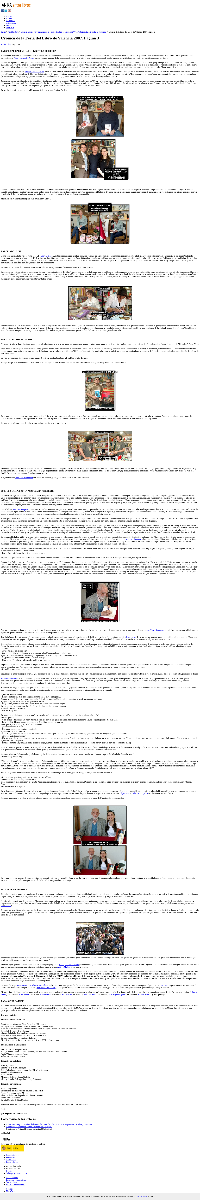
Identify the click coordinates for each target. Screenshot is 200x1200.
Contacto (10, 1189)
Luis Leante (165, 985)
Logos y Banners (13, 1162)
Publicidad (10, 1157)
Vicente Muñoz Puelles (34, 72)
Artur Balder (24, 994)
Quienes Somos (12, 1155)
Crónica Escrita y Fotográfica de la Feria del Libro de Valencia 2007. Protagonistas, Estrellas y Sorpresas (64, 32)
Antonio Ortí (45, 994)
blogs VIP (10, 27)
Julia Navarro (22, 985)
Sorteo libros (11, 1182)
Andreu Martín (63, 967)
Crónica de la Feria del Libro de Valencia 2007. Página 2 (29, 1127)
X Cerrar (150, 1196)
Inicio (3, 32)
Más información (142, 1196)
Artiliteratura (13, 32)
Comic (9, 1171)
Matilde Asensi (144, 994)
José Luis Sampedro (24, 478)
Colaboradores (12, 1178)
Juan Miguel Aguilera (117, 994)
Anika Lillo (5, 44)
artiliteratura (11, 23)
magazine (10, 25)
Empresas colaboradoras (16, 1180)
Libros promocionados (15, 1184)
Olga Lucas (130, 637)
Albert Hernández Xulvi (24, 58)
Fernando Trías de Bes (46, 987)
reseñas (9, 16)
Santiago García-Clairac (69, 964)
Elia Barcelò (67, 994)
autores (9, 18)
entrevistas (10, 21)
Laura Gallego (46, 256)
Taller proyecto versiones (16, 1173)
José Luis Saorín (90, 994)
